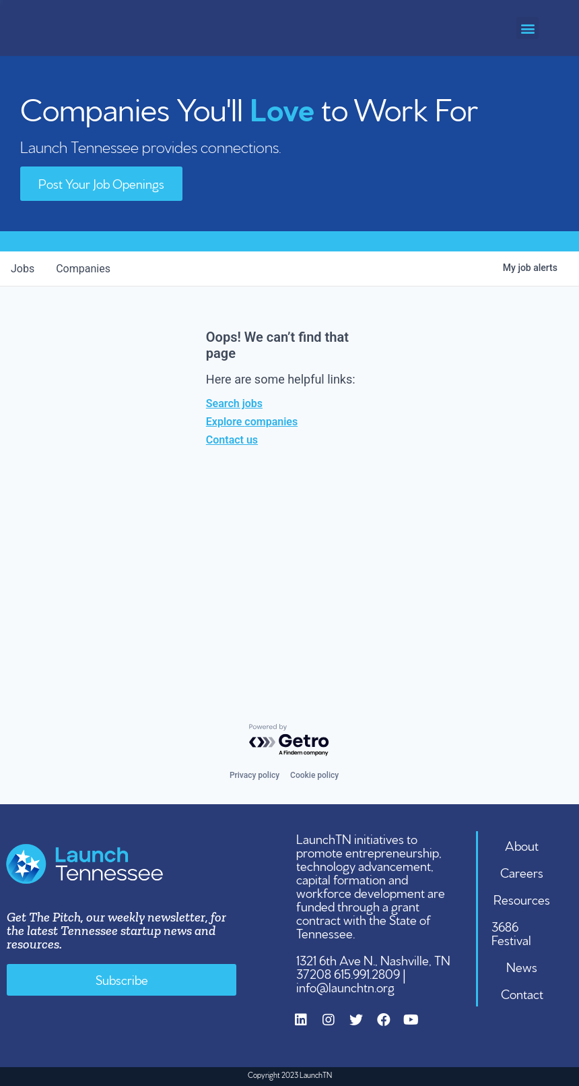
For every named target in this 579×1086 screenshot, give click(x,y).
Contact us (232, 439)
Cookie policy (314, 775)
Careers (521, 872)
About (522, 845)
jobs (22, 268)
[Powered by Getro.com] (289, 740)
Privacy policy (254, 775)
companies (83, 268)
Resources (521, 899)
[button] (527, 28)
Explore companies (252, 421)
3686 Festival (511, 932)
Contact (522, 993)
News (521, 966)
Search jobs (234, 403)
